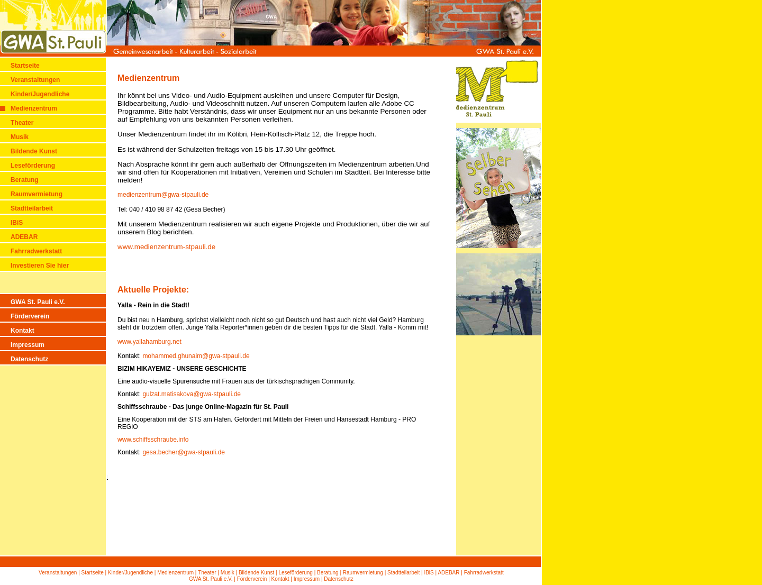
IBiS (17, 222)
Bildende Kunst (34, 151)
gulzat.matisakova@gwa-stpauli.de (191, 394)
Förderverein (30, 316)
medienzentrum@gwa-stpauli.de (162, 194)
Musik (20, 137)
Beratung (25, 180)
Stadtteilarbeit (32, 208)
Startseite (25, 65)
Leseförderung (33, 165)
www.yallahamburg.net (149, 341)
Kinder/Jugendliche (40, 94)
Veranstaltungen (35, 80)
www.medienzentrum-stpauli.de (166, 247)
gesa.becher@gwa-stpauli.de (183, 452)
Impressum (27, 345)
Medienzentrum (34, 108)
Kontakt (22, 330)
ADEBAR (24, 237)
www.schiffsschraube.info (153, 439)
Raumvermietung (36, 194)
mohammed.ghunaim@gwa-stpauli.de (195, 356)
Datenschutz (29, 359)
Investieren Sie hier (40, 265)
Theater (22, 122)
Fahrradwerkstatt (36, 251)
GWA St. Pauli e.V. (38, 302)
